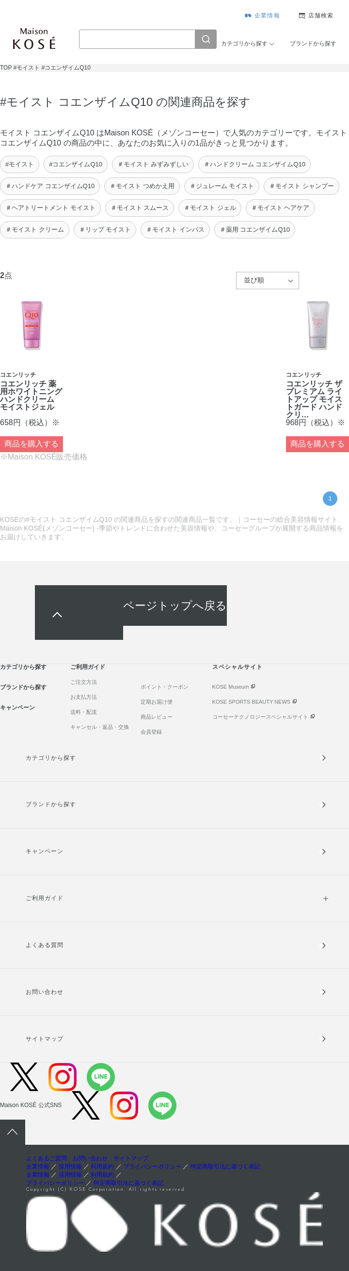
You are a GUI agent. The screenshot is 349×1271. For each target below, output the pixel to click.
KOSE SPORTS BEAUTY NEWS (251, 702)
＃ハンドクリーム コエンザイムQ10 (254, 164)
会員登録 (151, 732)
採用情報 (70, 1166)
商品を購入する (31, 444)
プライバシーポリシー (152, 1166)
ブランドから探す (313, 43)
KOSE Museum (230, 687)
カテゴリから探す (244, 43)
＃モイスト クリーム (34, 229)
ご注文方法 (83, 682)
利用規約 (102, 1166)
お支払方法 (83, 697)
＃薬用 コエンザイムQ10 (255, 229)
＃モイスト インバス (175, 229)
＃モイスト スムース (140, 207)
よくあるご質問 (46, 1158)
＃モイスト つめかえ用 (142, 186)
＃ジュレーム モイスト (222, 186)
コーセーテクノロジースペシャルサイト (260, 717)
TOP (6, 67)
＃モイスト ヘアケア (280, 207)
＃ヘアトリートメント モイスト (50, 207)
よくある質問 (44, 945)
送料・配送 (83, 712)
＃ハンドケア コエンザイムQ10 (50, 186)
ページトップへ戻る (175, 605)
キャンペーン (17, 707)
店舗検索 (321, 15)
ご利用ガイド (87, 667)
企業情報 (267, 15)
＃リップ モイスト (105, 229)
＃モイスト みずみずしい (153, 164)
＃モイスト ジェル (210, 207)
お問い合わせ (44, 992)
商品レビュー (157, 717)
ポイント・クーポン (165, 687)
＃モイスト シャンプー (301, 186)
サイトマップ (44, 1038)
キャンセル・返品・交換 (99, 727)
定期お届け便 (157, 702)
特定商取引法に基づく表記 (225, 1166)
